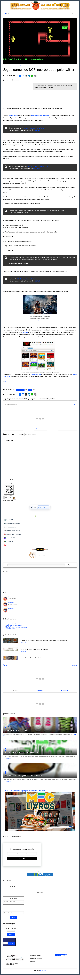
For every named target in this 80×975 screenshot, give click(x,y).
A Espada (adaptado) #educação (14, 625)
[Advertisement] (17, 95)
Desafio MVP (8, 520)
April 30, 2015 (37, 130)
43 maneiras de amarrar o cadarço (17, 730)
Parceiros (32, 961)
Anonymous (11, 602)
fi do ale (10, 596)
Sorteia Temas (8, 541)
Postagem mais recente (12, 429)
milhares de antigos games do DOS (41, 115)
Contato (39, 955)
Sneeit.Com (43, 970)
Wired (6, 381)
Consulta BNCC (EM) (10, 538)
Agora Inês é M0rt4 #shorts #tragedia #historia (17, 627)
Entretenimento (13, 66)
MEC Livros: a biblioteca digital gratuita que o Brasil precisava (25, 791)
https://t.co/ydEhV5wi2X (29, 279)
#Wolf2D (30, 166)
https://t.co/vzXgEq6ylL (37, 128)
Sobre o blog (33, 958)
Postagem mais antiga (67, 429)
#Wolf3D (19, 279)
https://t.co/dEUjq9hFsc (41, 166)
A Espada (8, 626)
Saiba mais (23, 643)
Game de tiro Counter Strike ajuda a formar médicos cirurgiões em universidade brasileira (44, 640)
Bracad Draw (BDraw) (10, 527)
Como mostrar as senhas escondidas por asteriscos (34, 649)
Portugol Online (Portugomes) (12, 523)
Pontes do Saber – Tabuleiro (12, 531)
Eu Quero (22, 858)
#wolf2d (26, 128)
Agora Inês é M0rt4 (10, 628)
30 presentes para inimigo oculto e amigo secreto (23, 776)
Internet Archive (13, 115)
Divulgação (40, 321)
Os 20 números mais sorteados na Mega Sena (21, 753)
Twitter (22, 66)
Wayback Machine (35, 374)
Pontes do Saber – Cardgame (12, 534)
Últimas (5, 665)
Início (4, 66)
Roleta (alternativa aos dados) (12, 545)
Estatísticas (39, 958)
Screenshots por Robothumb (61, 956)
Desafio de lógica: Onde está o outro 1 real (32, 658)
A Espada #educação (11, 624)
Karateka (25, 332)
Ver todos (74, 665)
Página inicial (40, 429)
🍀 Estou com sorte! (40, 516)
